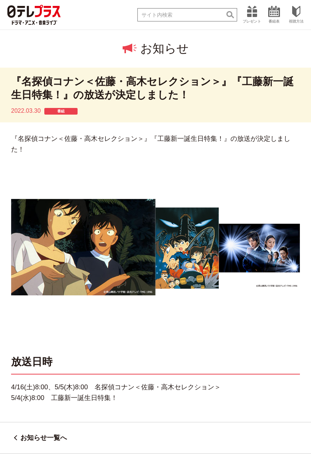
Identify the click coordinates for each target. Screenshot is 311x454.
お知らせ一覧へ (43, 437)
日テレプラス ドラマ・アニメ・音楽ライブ (34, 15)
